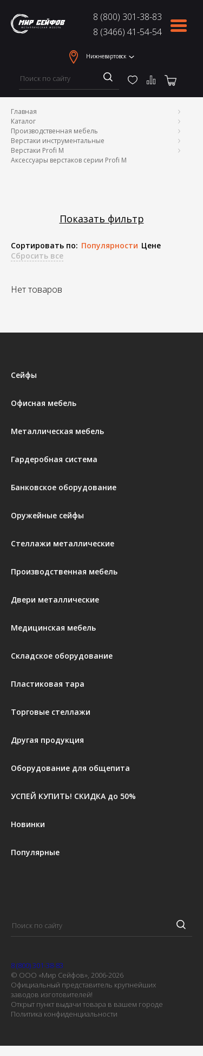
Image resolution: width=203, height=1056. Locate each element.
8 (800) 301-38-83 (127, 17)
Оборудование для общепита (70, 768)
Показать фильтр (102, 219)
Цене (151, 246)
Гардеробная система (54, 459)
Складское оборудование (62, 656)
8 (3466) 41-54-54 (127, 32)
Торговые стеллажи (50, 712)
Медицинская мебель (53, 628)
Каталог (23, 121)
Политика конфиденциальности (64, 1014)
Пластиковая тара (47, 684)
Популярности (109, 246)
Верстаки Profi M (37, 150)
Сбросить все (37, 256)
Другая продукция (47, 740)
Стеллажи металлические (62, 544)
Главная (24, 111)
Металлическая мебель (57, 431)
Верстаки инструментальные (57, 140)
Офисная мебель (43, 403)
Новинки (28, 824)
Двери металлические (55, 600)
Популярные (35, 852)
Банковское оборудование (63, 487)
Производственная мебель (54, 131)
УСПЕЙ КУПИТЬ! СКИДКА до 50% (73, 796)
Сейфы (24, 375)
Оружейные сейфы (47, 515)
